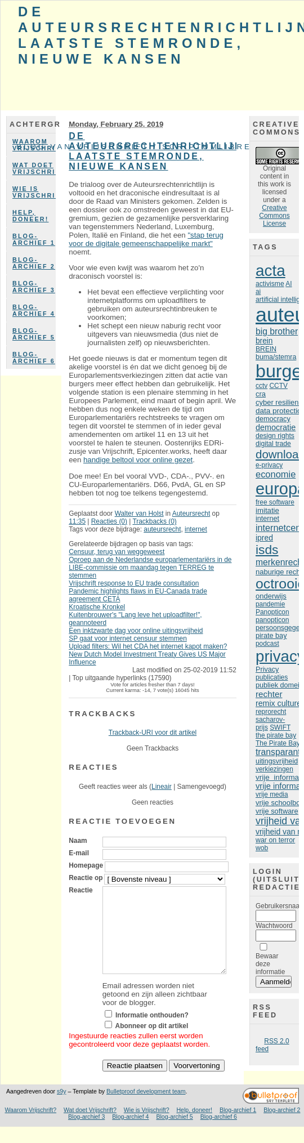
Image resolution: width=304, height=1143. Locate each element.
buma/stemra (276, 357)
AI (288, 284)
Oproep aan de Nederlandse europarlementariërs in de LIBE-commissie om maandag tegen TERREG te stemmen (150, 567)
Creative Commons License (274, 215)
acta (270, 270)
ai (258, 292)
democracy (273, 419)
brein (264, 341)
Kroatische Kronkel (97, 607)
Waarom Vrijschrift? (31, 1126)
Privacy (267, 669)
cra (261, 394)
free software (275, 502)
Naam (78, 841)
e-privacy (269, 465)
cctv (261, 386)
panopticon (272, 620)
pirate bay (271, 636)
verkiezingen (274, 769)
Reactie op (85, 878)
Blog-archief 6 (33, 357)
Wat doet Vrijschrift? (34, 168)
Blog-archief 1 (33, 239)
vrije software (277, 811)
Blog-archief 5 (33, 334)
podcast (267, 644)
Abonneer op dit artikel (152, 1043)
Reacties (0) (109, 521)
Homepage (86, 865)
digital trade (273, 444)
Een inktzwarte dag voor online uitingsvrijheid (136, 631)
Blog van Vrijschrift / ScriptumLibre (134, 146)
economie (276, 474)
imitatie (267, 510)
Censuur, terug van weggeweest (116, 552)
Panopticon (272, 612)
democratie (276, 427)
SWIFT (280, 727)
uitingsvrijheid (277, 761)
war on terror (275, 840)
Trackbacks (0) (154, 521)
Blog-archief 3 (33, 286)
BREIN (266, 349)
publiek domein (279, 685)
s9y (61, 1108)
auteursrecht (162, 529)
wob (262, 848)
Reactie (80, 890)
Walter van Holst (139, 513)
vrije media (272, 794)
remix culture (278, 703)
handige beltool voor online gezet (138, 460)
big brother (277, 331)
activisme (270, 284)
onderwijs (271, 596)
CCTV (278, 386)
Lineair (161, 787)
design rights (275, 436)
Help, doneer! (30, 215)
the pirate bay (276, 735)
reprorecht (271, 712)
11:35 (77, 521)
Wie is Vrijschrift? (34, 192)
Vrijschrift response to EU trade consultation (134, 583)
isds (267, 549)
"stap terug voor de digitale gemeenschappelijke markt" (146, 239)
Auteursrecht (191, 513)
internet (196, 529)
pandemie (270, 604)
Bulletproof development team (146, 1108)
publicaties (272, 677)
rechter (269, 694)
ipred (264, 537)
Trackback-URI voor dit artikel (152, 732)
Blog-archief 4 (33, 310)
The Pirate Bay (278, 743)
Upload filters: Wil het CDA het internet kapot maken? (148, 646)
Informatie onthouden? (152, 1032)
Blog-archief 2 (33, 263)
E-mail (79, 853)
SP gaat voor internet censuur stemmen (128, 638)
